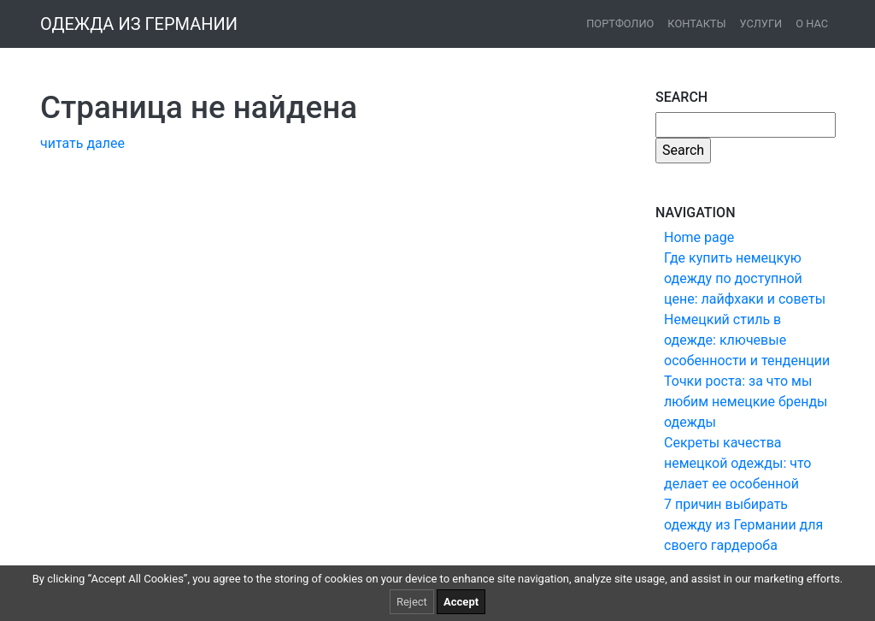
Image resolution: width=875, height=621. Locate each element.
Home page (699, 237)
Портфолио (620, 23)
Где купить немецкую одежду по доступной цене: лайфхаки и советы (744, 278)
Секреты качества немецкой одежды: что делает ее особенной (737, 463)
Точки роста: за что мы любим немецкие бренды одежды (745, 401)
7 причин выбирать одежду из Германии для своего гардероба (743, 524)
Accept (461, 601)
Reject (411, 601)
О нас (812, 23)
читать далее (82, 143)
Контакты (696, 23)
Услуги (761, 23)
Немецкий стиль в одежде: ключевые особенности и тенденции (747, 340)
